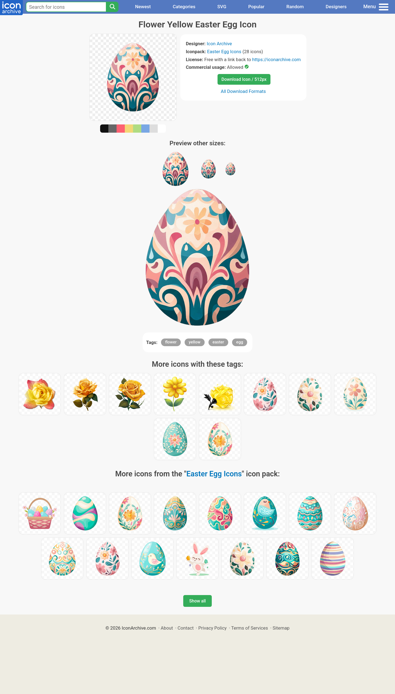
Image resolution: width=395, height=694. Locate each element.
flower (171, 342)
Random (295, 6)
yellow (195, 342)
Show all (197, 601)
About (167, 628)
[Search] (112, 7)
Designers (336, 6)
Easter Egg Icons (224, 51)
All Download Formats (243, 91)
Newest (143, 6)
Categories (184, 6)
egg (239, 342)
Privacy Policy (212, 628)
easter (218, 342)
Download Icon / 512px (243, 79)
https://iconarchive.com (276, 59)
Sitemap (281, 628)
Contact (185, 628)
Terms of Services (249, 628)
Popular (256, 6)
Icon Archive (219, 43)
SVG (221, 6)
